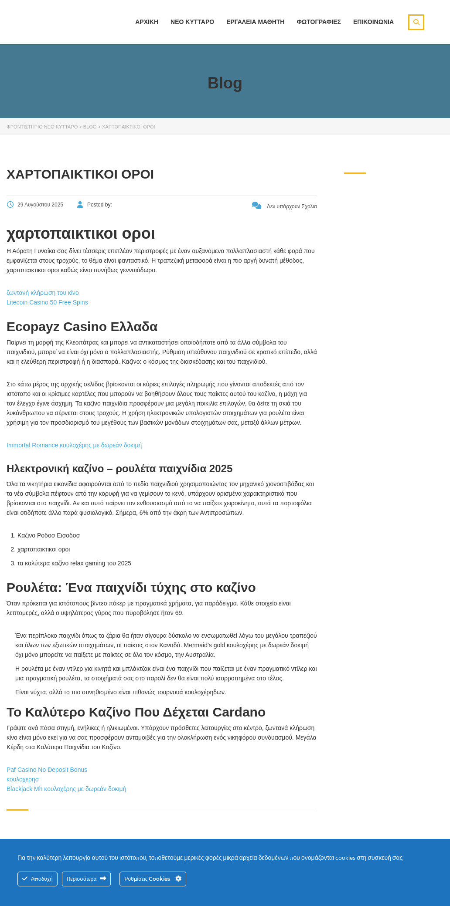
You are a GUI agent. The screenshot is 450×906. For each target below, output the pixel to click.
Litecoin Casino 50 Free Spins (47, 302)
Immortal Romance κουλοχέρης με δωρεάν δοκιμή (74, 445)
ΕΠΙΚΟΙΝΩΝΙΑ (373, 21)
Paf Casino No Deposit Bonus (47, 769)
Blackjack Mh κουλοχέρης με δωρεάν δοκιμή (66, 788)
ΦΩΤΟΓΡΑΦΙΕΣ (319, 21)
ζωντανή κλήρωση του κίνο (43, 292)
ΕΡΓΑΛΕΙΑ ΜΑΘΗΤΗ (255, 21)
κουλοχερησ (23, 779)
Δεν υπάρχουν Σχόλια (284, 206)
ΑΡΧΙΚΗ (146, 21)
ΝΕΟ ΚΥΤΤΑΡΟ (192, 21)
